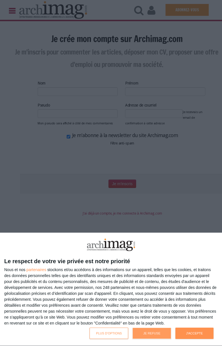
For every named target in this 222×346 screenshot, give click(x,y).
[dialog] (111, 289)
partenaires (36, 270)
